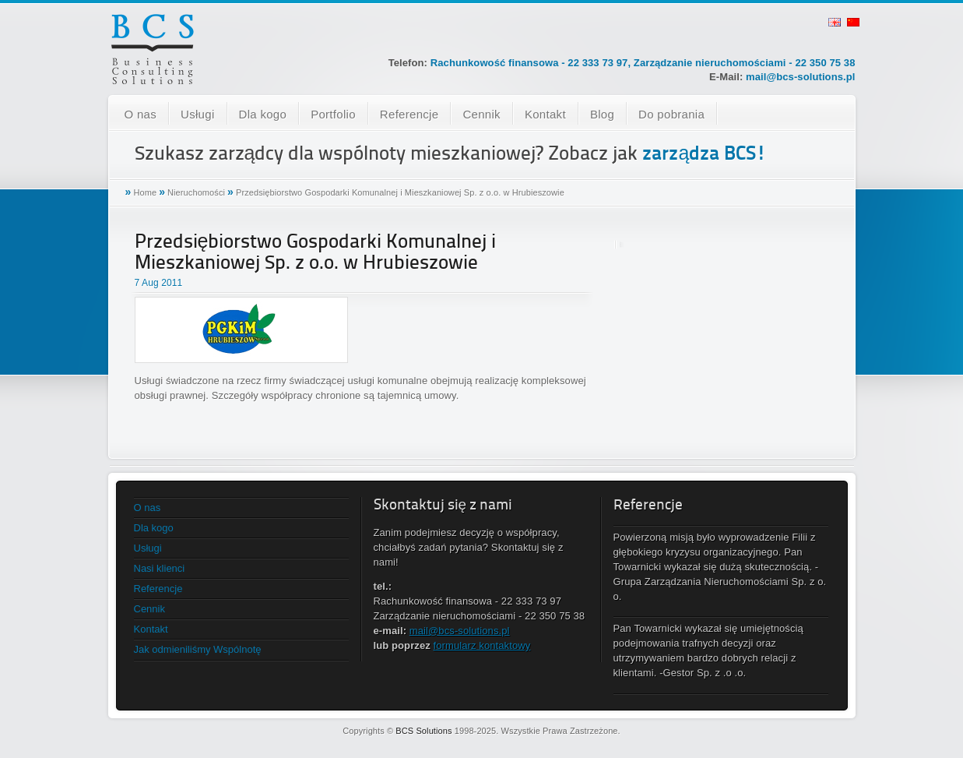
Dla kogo (263, 114)
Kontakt (545, 114)
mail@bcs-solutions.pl (800, 77)
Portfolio (333, 114)
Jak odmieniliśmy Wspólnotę (198, 649)
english (834, 22)
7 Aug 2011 (159, 282)
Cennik (481, 114)
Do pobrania (671, 114)
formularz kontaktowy (482, 645)
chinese (853, 22)
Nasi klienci (159, 568)
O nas (141, 114)
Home (144, 192)
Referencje (409, 114)
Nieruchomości (196, 192)
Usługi (197, 114)
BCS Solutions (423, 730)
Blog (602, 114)
